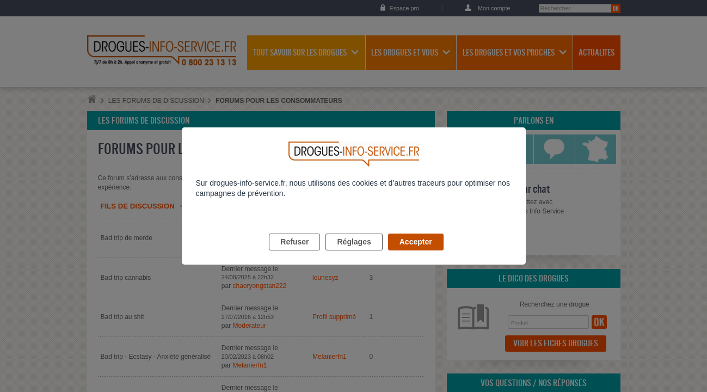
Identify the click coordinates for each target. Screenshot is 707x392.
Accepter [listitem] (415, 254)
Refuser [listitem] (294, 254)
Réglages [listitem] (354, 254)
